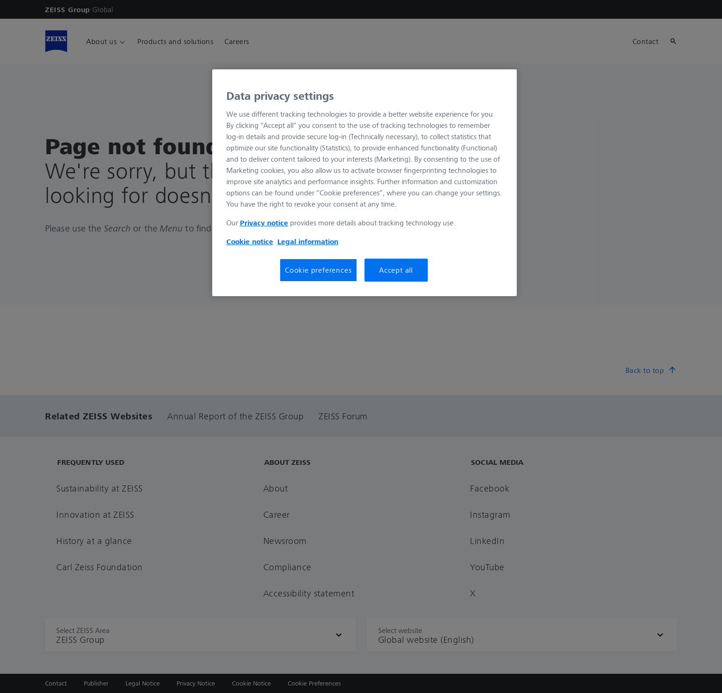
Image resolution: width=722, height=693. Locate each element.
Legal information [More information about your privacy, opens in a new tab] (307, 241)
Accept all (396, 270)
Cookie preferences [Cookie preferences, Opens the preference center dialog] (318, 270)
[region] (364, 182)
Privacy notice (264, 222)
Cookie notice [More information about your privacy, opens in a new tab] (249, 241)
